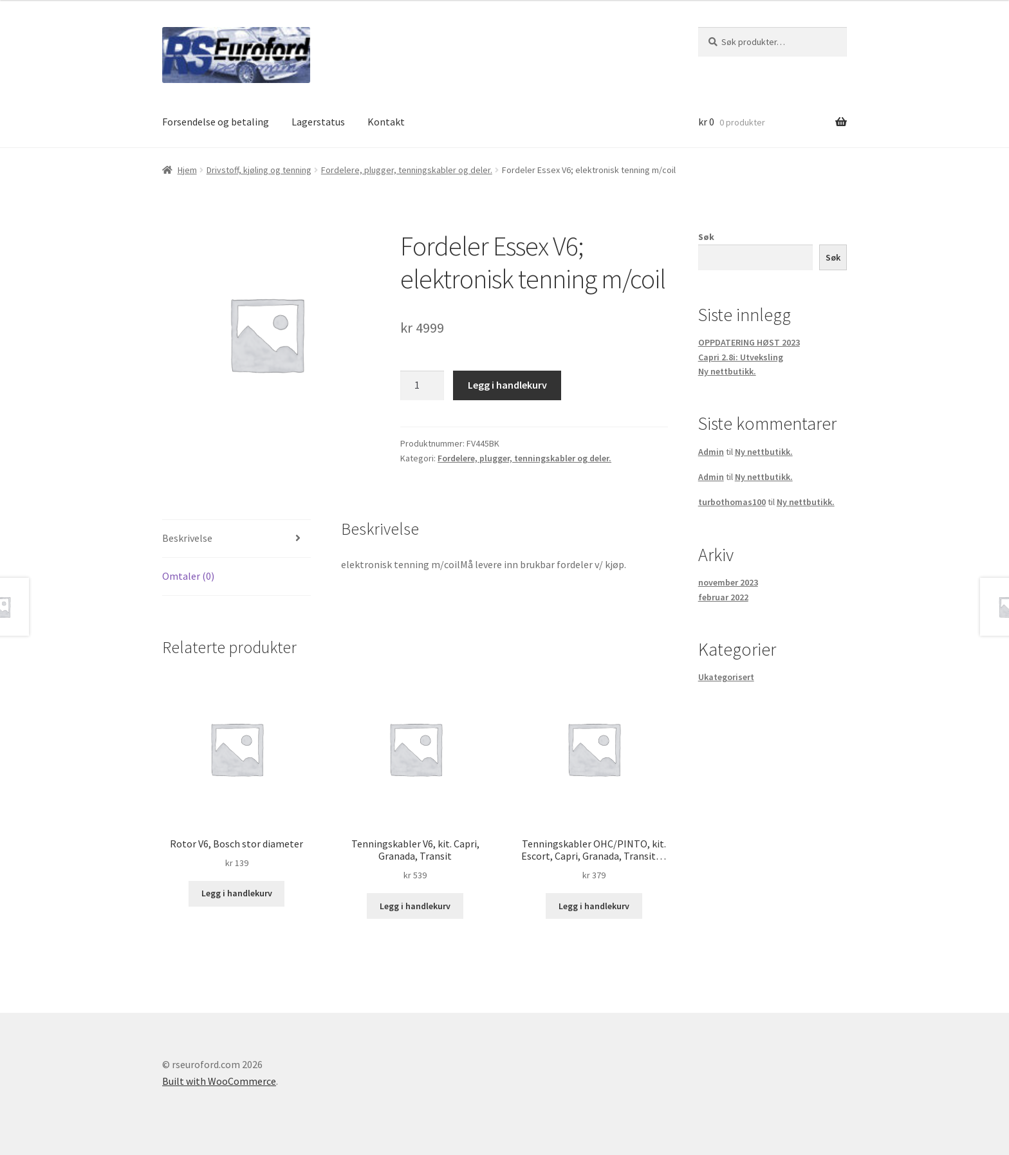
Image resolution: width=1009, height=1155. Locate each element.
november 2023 (728, 582)
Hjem (187, 170)
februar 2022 (723, 597)
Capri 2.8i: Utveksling (740, 357)
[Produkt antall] (422, 385)
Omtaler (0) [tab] (188, 575)
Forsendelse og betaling (215, 121)
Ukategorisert (726, 677)
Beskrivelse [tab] (187, 537)
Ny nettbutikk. (727, 371)
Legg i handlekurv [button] (236, 893)
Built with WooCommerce (219, 1081)
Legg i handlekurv (507, 384)
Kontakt (386, 121)
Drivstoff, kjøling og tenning (259, 170)
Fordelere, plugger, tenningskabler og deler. (406, 170)
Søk (706, 237)
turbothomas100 (732, 502)
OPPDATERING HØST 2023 (749, 342)
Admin (711, 451)
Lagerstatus (318, 121)
